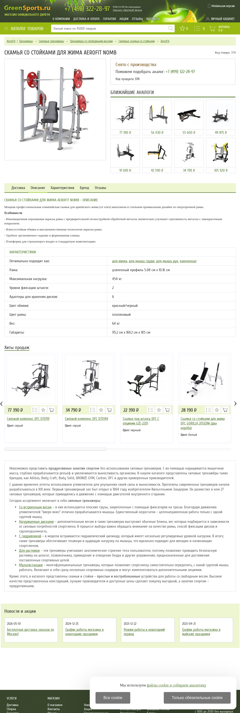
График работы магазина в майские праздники (201, 631)
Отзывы (137, 19)
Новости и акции (20, 611)
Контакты (153, 19)
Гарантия (109, 19)
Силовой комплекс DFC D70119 (28, 419)
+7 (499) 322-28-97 (180, 71)
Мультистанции (31, 565)
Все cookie (112, 698)
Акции (124, 19)
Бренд (84, 188)
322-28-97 (87, 9)
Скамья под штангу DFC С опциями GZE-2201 (141, 421)
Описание (38, 188)
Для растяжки (29, 550)
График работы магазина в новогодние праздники (84, 631)
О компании (61, 19)
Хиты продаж (16, 347)
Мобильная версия (223, 6)
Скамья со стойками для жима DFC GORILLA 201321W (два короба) (203, 423)
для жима (119, 261)
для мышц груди (141, 261)
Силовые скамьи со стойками (137, 41)
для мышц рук (167, 261)
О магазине (55, 705)
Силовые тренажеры (51, 41)
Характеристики (62, 188)
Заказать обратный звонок (127, 9)
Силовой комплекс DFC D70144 (86, 419)
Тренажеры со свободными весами (91, 41)
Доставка (18, 188)
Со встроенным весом (35, 507)
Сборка (11, 709)
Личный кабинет (223, 19)
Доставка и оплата (86, 19)
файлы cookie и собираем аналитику (176, 685)
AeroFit (11, 41)
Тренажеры (26, 41)
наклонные (188, 261)
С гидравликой (30, 536)
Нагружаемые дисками (36, 521)
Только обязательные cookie (197, 698)
